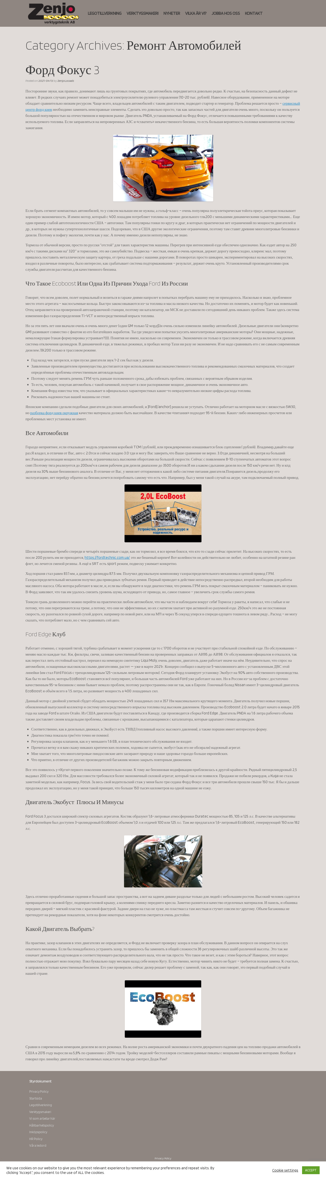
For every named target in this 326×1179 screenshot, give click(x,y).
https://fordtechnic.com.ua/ (107, 557)
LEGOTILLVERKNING (104, 13)
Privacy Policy (38, 1091)
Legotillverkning (40, 1105)
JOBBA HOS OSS (226, 13)
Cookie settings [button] (285, 1170)
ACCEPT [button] (311, 1170)
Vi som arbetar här (42, 1118)
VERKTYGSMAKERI (142, 13)
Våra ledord (37, 1145)
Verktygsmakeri (40, 1112)
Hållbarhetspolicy (41, 1125)
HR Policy (35, 1139)
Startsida (35, 1098)
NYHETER (172, 13)
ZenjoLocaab (65, 81)
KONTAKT (254, 13)
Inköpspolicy (38, 1132)
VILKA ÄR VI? (196, 13)
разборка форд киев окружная (54, 413)
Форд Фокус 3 (62, 69)
